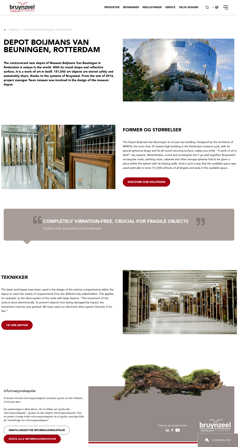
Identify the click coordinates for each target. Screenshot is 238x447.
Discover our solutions (146, 182)
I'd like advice (17, 325)
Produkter (111, 7)
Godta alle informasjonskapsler (32, 438)
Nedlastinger (152, 7)
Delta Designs (188, 7)
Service (170, 7)
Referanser (131, 7)
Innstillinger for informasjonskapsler (37, 430)
